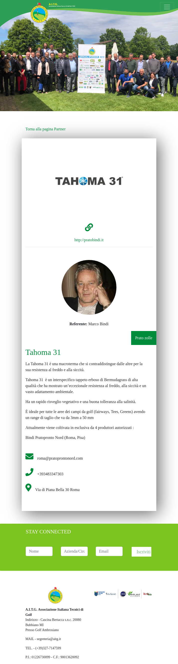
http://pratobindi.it (89, 240)
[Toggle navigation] (167, 7)
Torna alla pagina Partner (45, 129)
